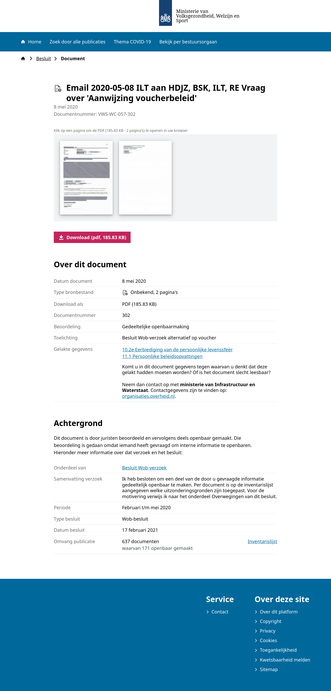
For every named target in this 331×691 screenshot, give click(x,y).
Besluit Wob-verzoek (144, 468)
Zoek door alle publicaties (78, 42)
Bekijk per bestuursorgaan (188, 42)
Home (30, 42)
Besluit (45, 58)
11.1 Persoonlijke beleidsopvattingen (162, 356)
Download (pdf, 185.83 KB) (92, 237)
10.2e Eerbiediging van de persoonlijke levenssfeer (177, 349)
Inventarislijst (262, 541)
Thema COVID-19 (132, 42)
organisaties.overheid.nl (148, 396)
